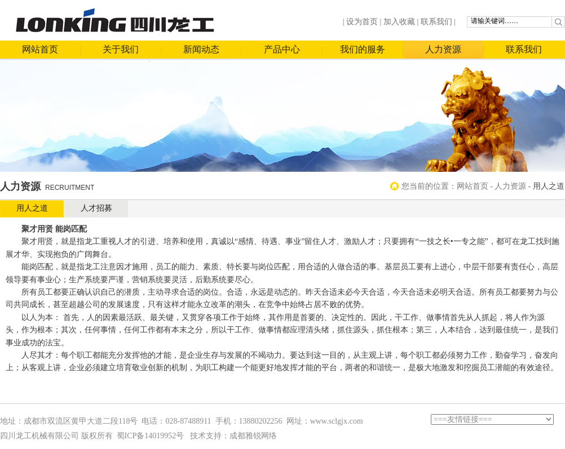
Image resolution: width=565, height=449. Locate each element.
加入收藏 (399, 21)
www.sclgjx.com (336, 421)
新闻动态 (201, 49)
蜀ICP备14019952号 (150, 436)
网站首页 (40, 49)
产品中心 (282, 49)
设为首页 (362, 21)
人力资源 (443, 49)
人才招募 (96, 208)
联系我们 (436, 21)
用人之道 (32, 208)
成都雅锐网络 (253, 436)
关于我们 (121, 49)
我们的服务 (362, 49)
